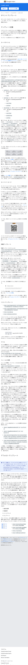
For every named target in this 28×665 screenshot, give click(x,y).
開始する (4, 8)
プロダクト (7, 12)
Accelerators (3, 655)
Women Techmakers (5, 657)
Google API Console (5, 663)
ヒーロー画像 (7, 175)
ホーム (2, 12)
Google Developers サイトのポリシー (8, 541)
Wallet (10, 1)
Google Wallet (13, 12)
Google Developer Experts (6, 653)
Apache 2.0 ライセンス (7, 540)
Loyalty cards (5, 5)
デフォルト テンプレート (16, 171)
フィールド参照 (9, 159)
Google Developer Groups (6, 651)
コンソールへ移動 (13, 8)
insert (11, 468)
